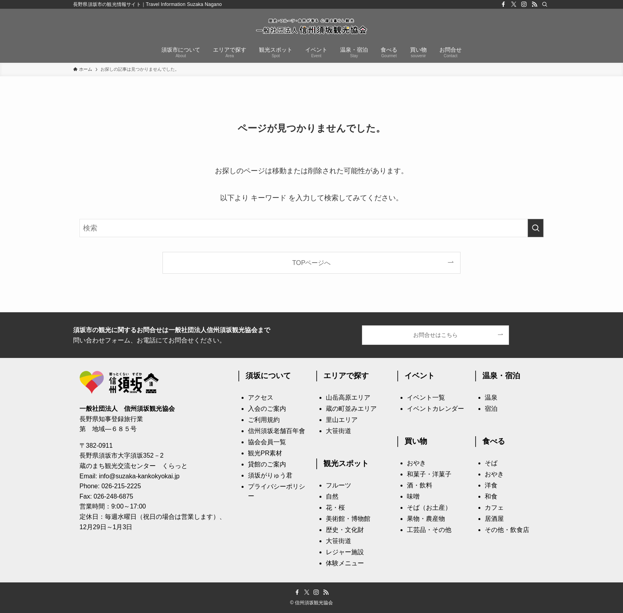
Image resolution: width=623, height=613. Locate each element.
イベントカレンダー (435, 408)
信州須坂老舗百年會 (276, 430)
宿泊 (491, 408)
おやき (416, 463)
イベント (419, 375)
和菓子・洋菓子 (429, 474)
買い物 (415, 441)
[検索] (545, 4)
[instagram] (524, 4)
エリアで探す (346, 375)
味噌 (413, 496)
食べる (493, 441)
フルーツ (338, 485)
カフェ (494, 507)
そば (491, 463)
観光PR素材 (265, 453)
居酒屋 (494, 518)
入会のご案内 (267, 408)
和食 (491, 496)
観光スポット (346, 463)
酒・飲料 (419, 485)
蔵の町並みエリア (351, 408)
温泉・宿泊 (501, 375)
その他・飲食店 (507, 529)
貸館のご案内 (267, 464)
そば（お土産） (429, 507)
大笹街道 (338, 430)
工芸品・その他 (429, 529)
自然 (332, 496)
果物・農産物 (426, 518)
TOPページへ (311, 262)
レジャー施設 (345, 552)
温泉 (491, 397)
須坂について (268, 375)
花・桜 (335, 507)
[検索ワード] (311, 228)
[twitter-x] (514, 4)
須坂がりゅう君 (270, 475)
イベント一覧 (426, 397)
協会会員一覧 (267, 442)
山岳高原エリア (348, 397)
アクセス (260, 397)
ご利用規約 (264, 419)
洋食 (491, 485)
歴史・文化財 (345, 529)
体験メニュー (345, 563)
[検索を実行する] (536, 228)
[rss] (534, 4)
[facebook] (503, 4)
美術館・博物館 (348, 518)
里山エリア (342, 419)
